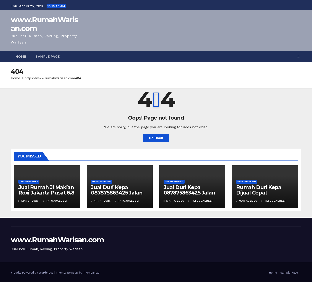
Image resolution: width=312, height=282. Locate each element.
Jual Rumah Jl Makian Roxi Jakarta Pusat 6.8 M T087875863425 (46, 192)
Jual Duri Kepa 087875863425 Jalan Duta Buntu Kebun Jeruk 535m (189, 195)
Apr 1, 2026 (102, 200)
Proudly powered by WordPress (32, 272)
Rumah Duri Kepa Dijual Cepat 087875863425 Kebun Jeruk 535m (263, 195)
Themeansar (91, 272)
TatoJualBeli (55, 200)
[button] (298, 56)
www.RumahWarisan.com (44, 24)
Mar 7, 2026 (175, 200)
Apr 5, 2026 (30, 200)
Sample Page (48, 56)
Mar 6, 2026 (248, 200)
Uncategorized (29, 181)
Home (21, 56)
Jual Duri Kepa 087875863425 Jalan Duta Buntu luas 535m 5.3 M (119, 195)
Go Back (156, 138)
